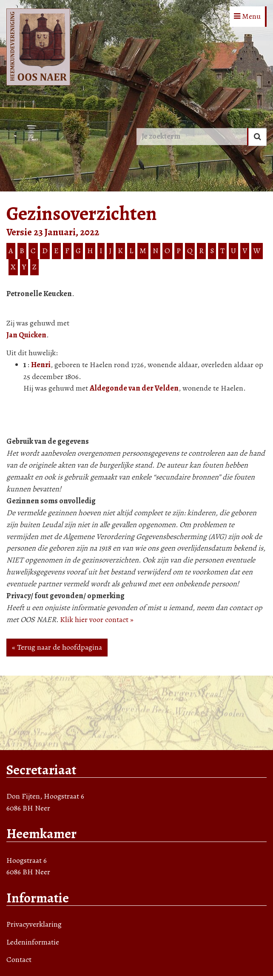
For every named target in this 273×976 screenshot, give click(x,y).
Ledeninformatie (32, 942)
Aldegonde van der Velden (134, 388)
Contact (18, 959)
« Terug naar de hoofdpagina (57, 647)
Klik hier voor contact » (97, 619)
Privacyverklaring (34, 924)
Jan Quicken (26, 335)
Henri (41, 365)
